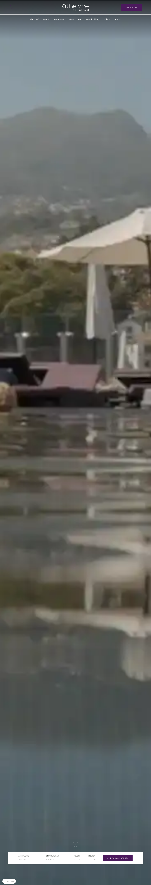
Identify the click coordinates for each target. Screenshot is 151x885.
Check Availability (117, 858)
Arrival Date (23, 856)
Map (25, 7)
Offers (71, 19)
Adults (77, 856)
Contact (18, 7)
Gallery (106, 19)
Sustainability (92, 19)
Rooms (46, 19)
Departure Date (52, 856)
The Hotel (34, 19)
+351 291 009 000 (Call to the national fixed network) (11, 7)
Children (91, 856)
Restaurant (58, 19)
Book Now (131, 7)
